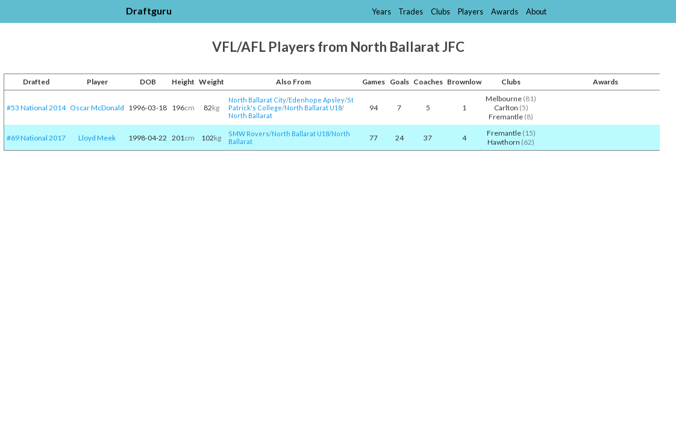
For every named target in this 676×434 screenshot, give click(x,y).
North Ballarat (250, 115)
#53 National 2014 (36, 107)
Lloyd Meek (97, 137)
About (536, 11)
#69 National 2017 (36, 137)
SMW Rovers (248, 133)
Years (381, 11)
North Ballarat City (257, 100)
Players (470, 11)
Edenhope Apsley (317, 100)
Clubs (440, 11)
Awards (504, 11)
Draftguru (149, 10)
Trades (410, 11)
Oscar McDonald (97, 107)
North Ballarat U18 (313, 108)
